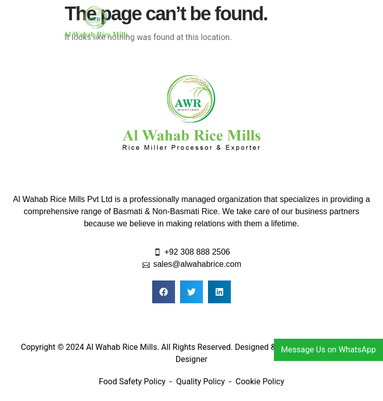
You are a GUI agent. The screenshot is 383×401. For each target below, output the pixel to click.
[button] (287, 25)
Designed (251, 347)
